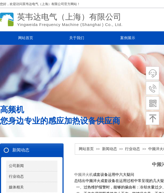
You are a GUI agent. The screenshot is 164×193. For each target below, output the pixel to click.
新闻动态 (109, 149)
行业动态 (132, 149)
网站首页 (86, 149)
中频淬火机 (83, 175)
